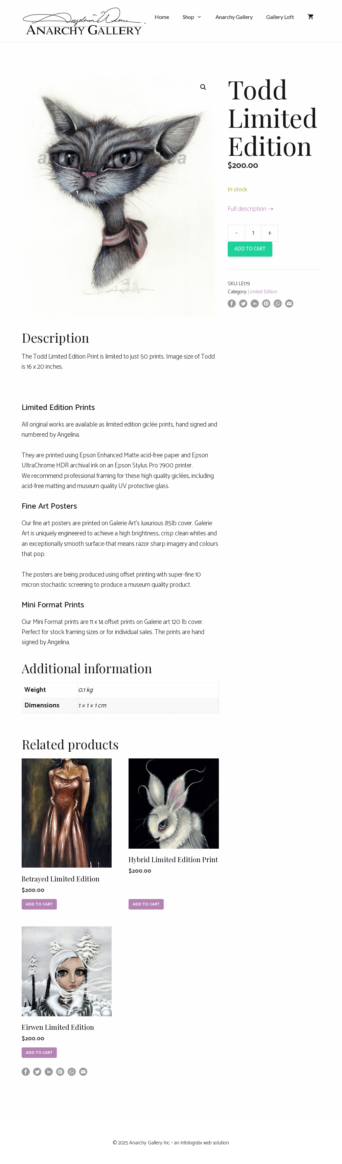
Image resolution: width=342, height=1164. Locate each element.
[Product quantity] (253, 233)
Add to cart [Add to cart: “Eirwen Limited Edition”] (39, 1052)
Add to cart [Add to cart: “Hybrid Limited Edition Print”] (146, 904)
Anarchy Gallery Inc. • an (155, 1143)
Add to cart (250, 249)
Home (162, 17)
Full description (247, 209)
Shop (196, 17)
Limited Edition (262, 292)
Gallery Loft (280, 17)
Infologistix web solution (205, 1143)
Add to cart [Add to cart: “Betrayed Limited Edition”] (39, 904)
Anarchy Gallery (234, 17)
